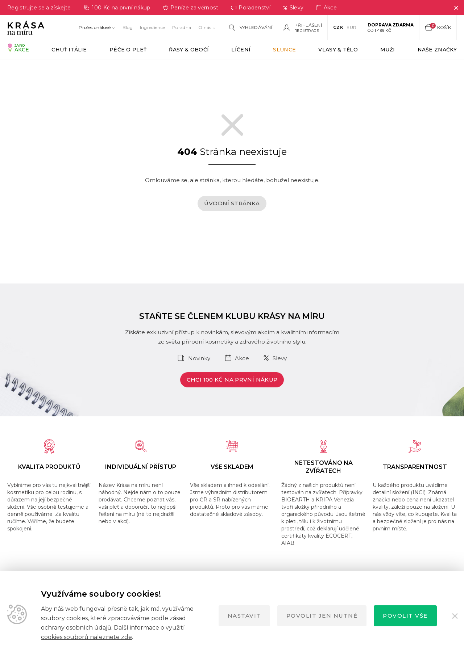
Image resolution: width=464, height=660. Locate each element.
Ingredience (152, 27)
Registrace (306, 30)
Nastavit (244, 615)
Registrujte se (26, 7)
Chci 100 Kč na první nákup (232, 390)
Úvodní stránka (232, 214)
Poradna (181, 27)
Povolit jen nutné (322, 615)
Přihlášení (308, 25)
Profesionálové (95, 27)
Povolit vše (405, 615)
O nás (204, 27)
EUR (351, 27)
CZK (338, 27)
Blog (128, 27)
